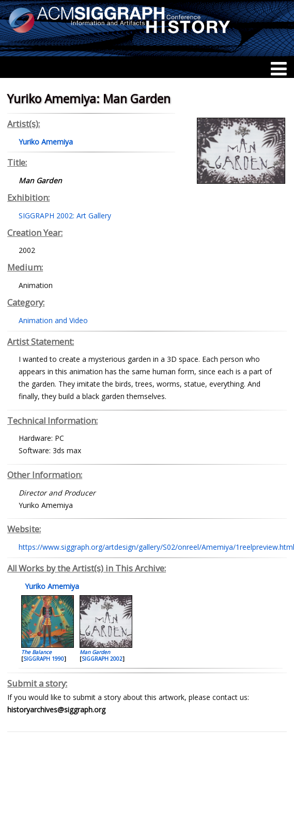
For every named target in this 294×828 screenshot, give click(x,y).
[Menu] (279, 68)
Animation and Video (53, 320)
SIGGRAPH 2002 (102, 658)
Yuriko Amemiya (51, 586)
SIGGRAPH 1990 (43, 658)
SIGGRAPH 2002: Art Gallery (65, 215)
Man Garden (95, 652)
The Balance (36, 652)
